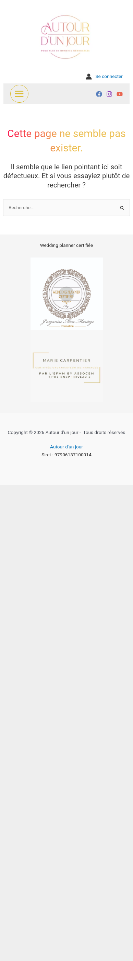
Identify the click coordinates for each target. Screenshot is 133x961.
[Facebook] (99, 94)
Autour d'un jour (66, 446)
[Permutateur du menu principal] (19, 94)
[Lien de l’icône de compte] (104, 76)
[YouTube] (120, 94)
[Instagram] (109, 94)
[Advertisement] (66, 722)
